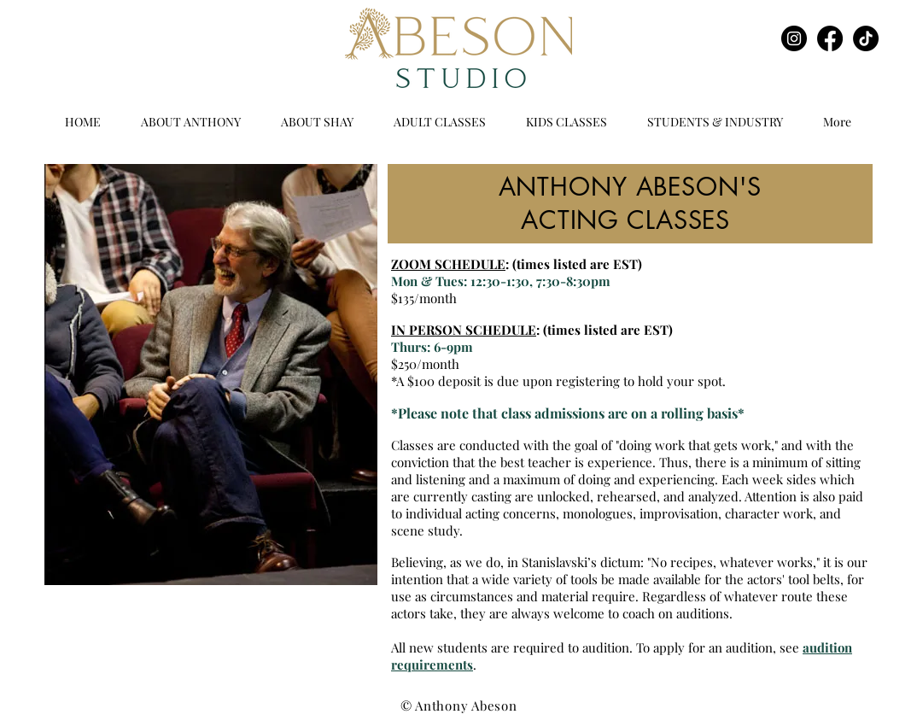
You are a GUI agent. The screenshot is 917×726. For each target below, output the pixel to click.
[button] (439, 122)
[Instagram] (794, 38)
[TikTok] (866, 38)
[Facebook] (830, 38)
